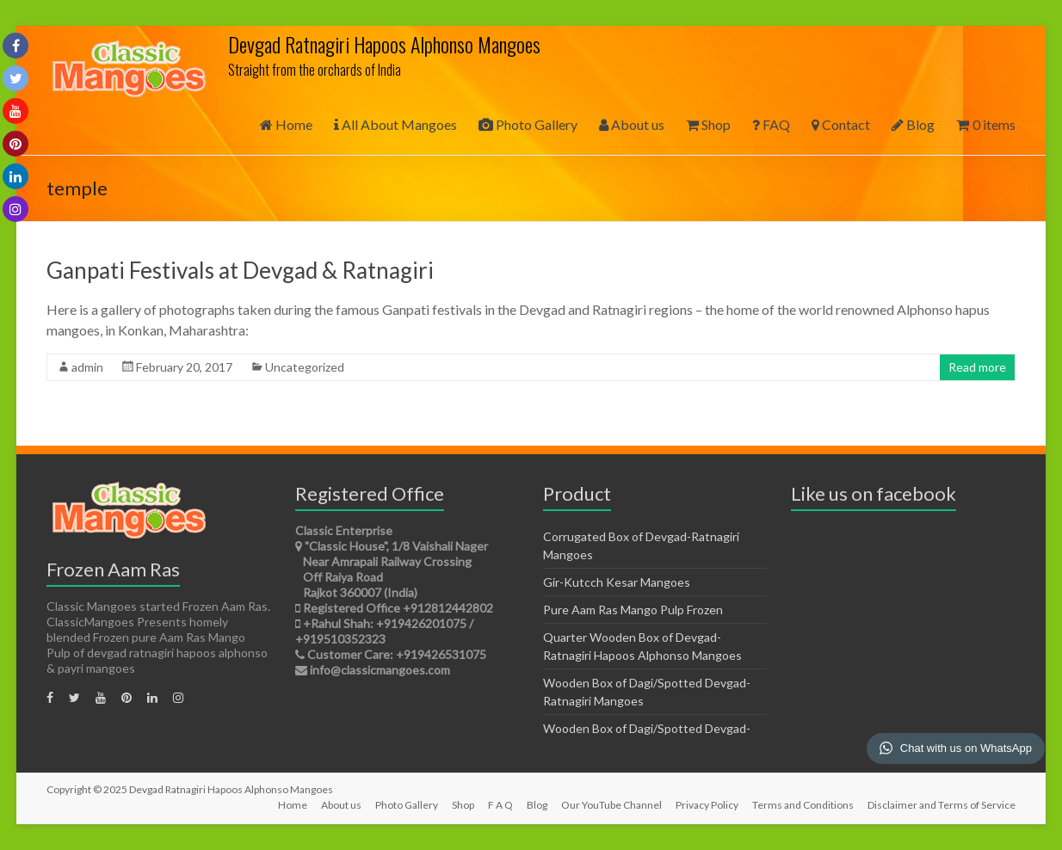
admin (87, 367)
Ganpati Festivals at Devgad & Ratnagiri (240, 270)
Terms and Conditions (803, 804)
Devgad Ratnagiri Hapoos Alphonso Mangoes (384, 43)
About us (631, 124)
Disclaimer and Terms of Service (942, 804)
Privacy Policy (707, 804)
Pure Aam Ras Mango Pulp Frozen (633, 609)
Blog (913, 124)
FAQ (771, 124)
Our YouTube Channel (611, 804)
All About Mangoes (395, 124)
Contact (841, 124)
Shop (708, 124)
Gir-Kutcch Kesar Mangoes (616, 582)
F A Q (500, 804)
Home (286, 124)
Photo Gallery (528, 124)
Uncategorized (304, 367)
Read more (977, 367)
